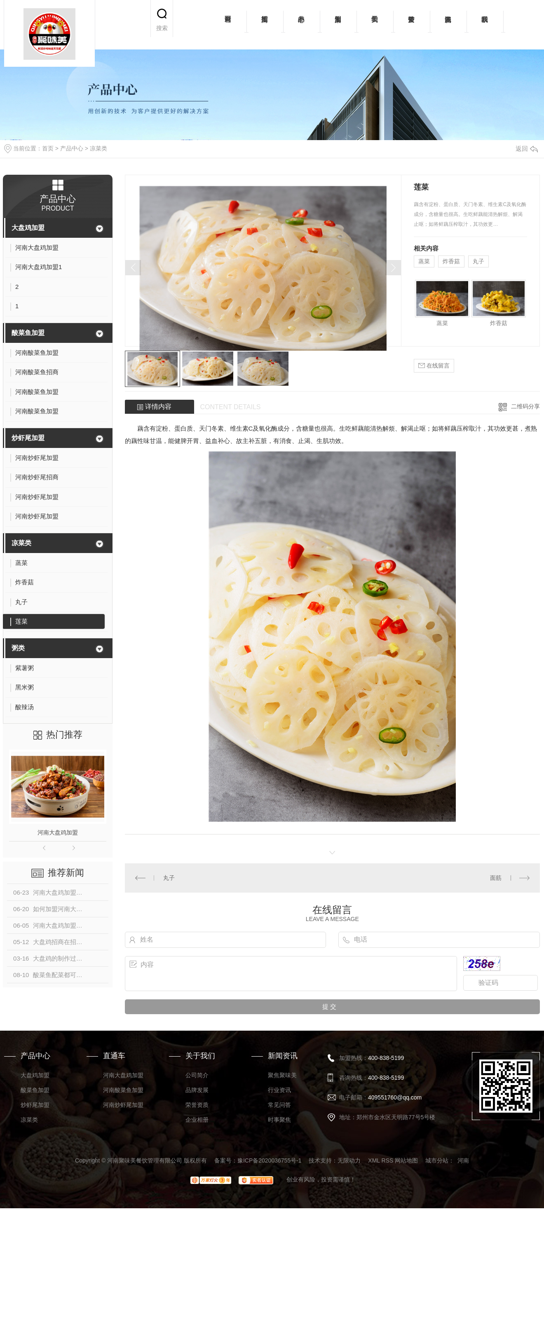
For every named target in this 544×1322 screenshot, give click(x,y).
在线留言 (434, 365)
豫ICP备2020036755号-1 (269, 1160)
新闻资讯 (448, 24)
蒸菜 (424, 261)
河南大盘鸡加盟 (58, 832)
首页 (48, 148)
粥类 (18, 648)
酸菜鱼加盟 (28, 332)
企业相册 (197, 1119)
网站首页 (228, 24)
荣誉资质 (411, 24)
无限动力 (349, 1160)
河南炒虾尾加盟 (123, 1105)
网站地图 (406, 1160)
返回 (527, 148)
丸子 (478, 261)
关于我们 (374, 24)
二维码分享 (525, 406)
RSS (388, 1160)
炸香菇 (451, 261)
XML (374, 1160)
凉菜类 (98, 148)
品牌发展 (197, 1090)
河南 (463, 1160)
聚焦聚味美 (282, 1075)
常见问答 (279, 1105)
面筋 (496, 877)
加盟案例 (338, 24)
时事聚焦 (279, 1119)
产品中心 (301, 24)
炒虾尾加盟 (28, 437)
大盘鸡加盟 (28, 227)
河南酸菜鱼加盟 (123, 1090)
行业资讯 (279, 1090)
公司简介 (197, 1075)
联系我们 (485, 24)
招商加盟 (264, 24)
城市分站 (436, 1160)
